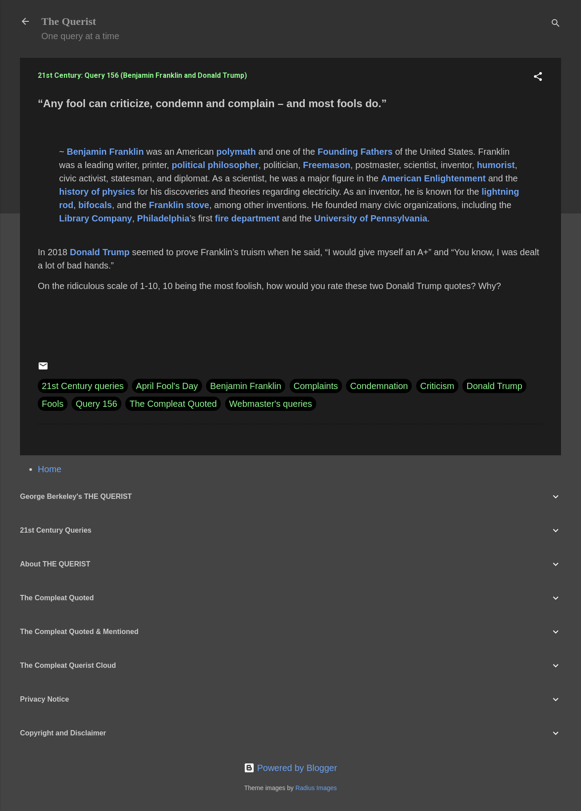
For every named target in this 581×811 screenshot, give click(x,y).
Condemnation (379, 386)
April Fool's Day (167, 386)
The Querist (68, 21)
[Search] (555, 24)
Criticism (437, 386)
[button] (538, 77)
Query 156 (96, 404)
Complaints (316, 386)
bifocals (95, 205)
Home (49, 469)
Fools (53, 404)
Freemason (326, 165)
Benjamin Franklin (105, 152)
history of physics (97, 192)
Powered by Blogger (290, 768)
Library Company (95, 218)
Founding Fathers (355, 152)
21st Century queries (83, 386)
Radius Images (316, 787)
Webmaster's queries (270, 404)
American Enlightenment (433, 178)
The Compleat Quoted (173, 404)
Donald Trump (99, 252)
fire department (247, 218)
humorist (496, 165)
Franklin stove (179, 205)
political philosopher (215, 165)
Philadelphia (163, 218)
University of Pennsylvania (370, 218)
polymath (236, 152)
